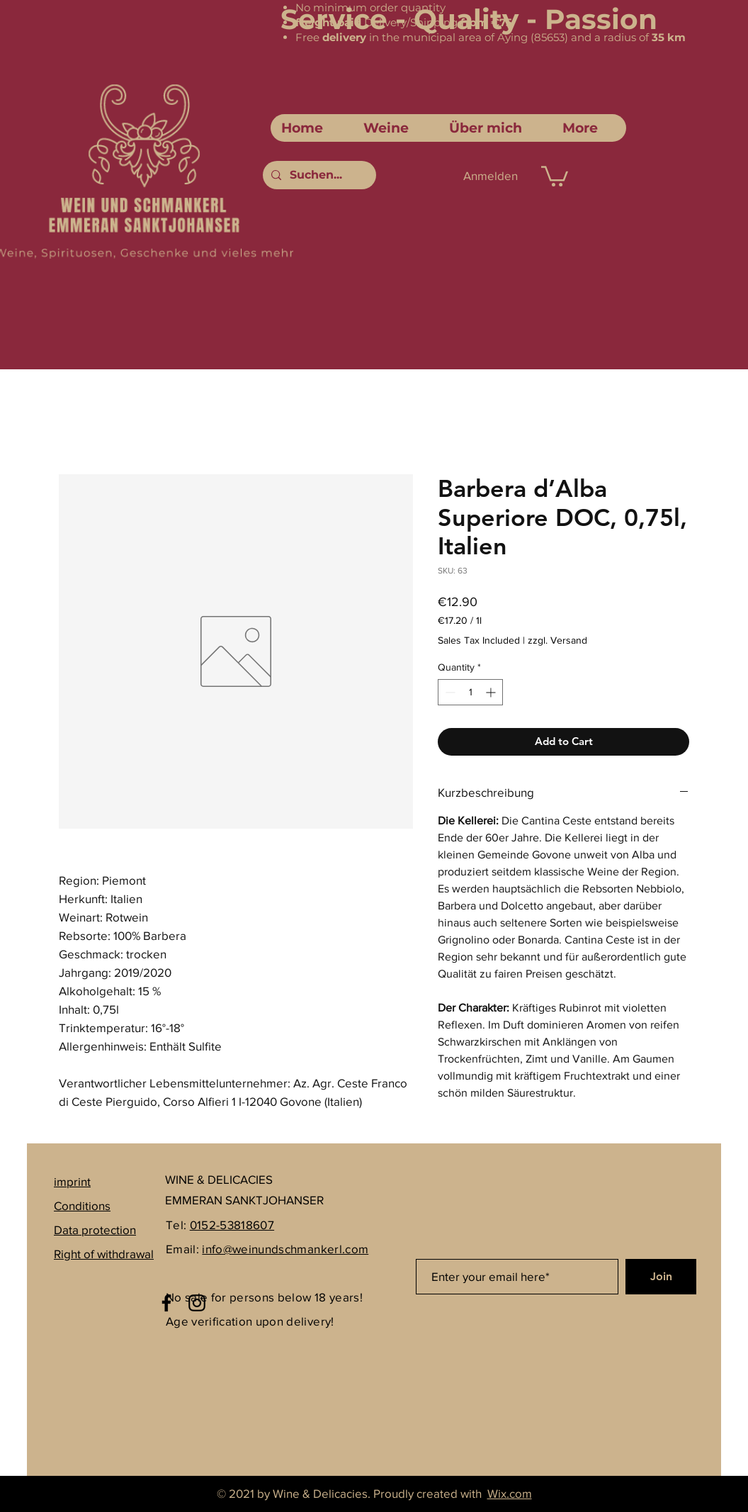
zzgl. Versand (557, 640)
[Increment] (492, 692)
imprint (72, 1181)
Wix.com (509, 1493)
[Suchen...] (318, 175)
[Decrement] (449, 692)
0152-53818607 (232, 1224)
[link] (554, 175)
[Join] (660, 1276)
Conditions (82, 1205)
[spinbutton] (470, 692)
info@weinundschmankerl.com (285, 1248)
